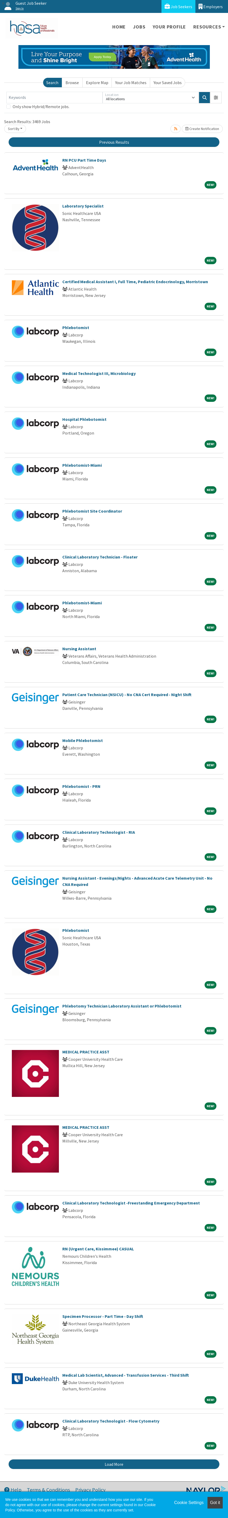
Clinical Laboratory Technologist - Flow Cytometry (110, 1421)
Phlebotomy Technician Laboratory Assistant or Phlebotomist (121, 1006)
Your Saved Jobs (168, 82)
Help (13, 1489)
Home (119, 27)
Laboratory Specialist (83, 206)
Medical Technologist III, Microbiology (99, 373)
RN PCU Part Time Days (84, 160)
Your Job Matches (130, 82)
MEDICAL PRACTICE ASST (85, 1051)
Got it (215, 1502)
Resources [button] (207, 27)
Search (52, 82)
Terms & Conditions (48, 1489)
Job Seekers (178, 6)
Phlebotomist (75, 327)
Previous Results (114, 142)
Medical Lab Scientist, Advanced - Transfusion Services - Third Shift (125, 1375)
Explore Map (97, 82)
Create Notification (202, 128)
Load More (114, 1464)
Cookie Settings (189, 1502)
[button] (216, 97)
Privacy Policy (90, 1489)
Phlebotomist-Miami (82, 465)
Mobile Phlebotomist (82, 740)
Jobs (139, 27)
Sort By (13, 128)
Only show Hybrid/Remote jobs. (41, 106)
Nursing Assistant (79, 648)
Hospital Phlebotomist (84, 419)
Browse (72, 82)
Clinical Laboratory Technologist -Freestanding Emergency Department (131, 1203)
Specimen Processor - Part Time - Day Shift (102, 1316)
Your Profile (169, 27)
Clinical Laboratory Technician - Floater (100, 557)
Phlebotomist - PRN (81, 786)
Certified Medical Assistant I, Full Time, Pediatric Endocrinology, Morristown (135, 281)
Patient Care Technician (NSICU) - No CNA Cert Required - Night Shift (126, 694)
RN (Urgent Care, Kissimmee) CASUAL (98, 1248)
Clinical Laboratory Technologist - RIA (98, 832)
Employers (211, 6)
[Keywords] (54, 97)
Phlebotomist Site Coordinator (92, 511)
